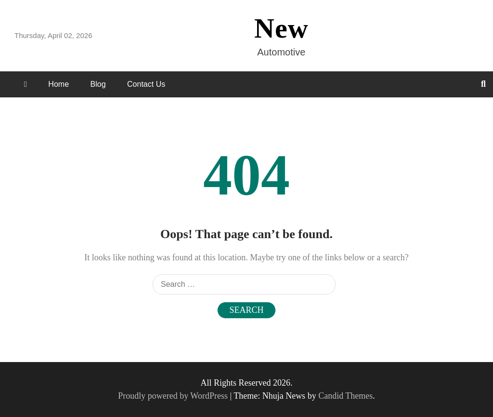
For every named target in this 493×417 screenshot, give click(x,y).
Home (58, 84)
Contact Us (146, 84)
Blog (98, 84)
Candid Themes (345, 396)
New (281, 28)
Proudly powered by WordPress (174, 396)
